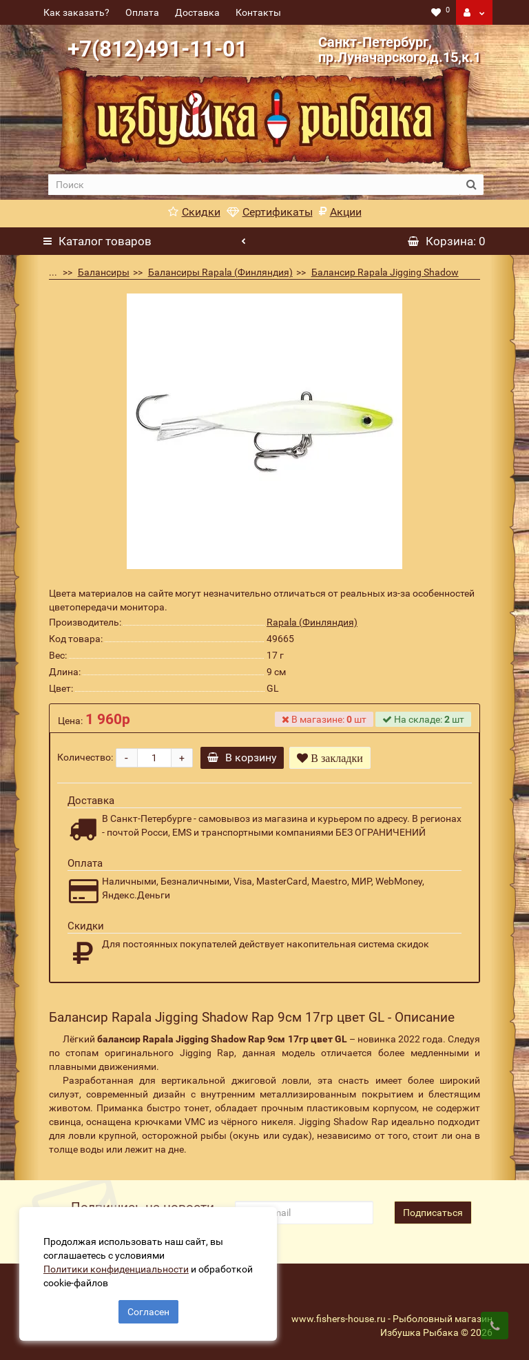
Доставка (197, 12)
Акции (340, 211)
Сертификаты (270, 211)
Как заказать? (76, 12)
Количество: (85, 757)
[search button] (471, 184)
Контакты (258, 12)
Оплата (142, 12)
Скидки (194, 211)
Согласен (148, 1310)
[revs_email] (304, 1212)
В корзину (243, 757)
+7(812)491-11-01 (157, 49)
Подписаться (433, 1212)
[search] (253, 184)
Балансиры (103, 272)
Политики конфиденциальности (117, 1267)
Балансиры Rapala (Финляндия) (220, 272)
